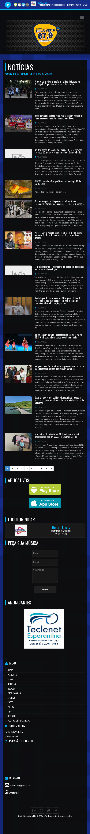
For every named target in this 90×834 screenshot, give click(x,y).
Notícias (12, 684)
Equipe (11, 711)
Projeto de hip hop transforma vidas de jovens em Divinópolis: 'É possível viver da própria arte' (57, 83)
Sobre (10, 679)
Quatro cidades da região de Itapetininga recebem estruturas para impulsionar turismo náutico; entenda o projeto (59, 400)
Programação (14, 693)
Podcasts (12, 674)
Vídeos (11, 706)
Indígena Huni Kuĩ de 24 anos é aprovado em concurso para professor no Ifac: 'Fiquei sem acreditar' (59, 367)
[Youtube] (49, 810)
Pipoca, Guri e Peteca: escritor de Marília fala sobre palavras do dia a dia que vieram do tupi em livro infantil (58, 235)
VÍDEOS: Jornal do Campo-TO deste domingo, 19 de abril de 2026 (58, 182)
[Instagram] (34, 810)
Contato (11, 716)
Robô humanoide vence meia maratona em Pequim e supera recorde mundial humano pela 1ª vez (58, 117)
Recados (11, 688)
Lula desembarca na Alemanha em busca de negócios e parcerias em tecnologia (59, 268)
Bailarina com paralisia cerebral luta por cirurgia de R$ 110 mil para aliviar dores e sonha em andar (58, 336)
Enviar (45, 589)
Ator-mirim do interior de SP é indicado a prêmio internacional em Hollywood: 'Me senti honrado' (57, 435)
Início (10, 670)
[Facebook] (56, 810)
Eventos (11, 697)
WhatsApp (14, 793)
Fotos (10, 702)
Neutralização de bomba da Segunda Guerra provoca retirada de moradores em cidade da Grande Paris (58, 151)
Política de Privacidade (19, 720)
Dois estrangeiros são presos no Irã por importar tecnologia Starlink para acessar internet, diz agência (59, 202)
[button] (82, 17)
